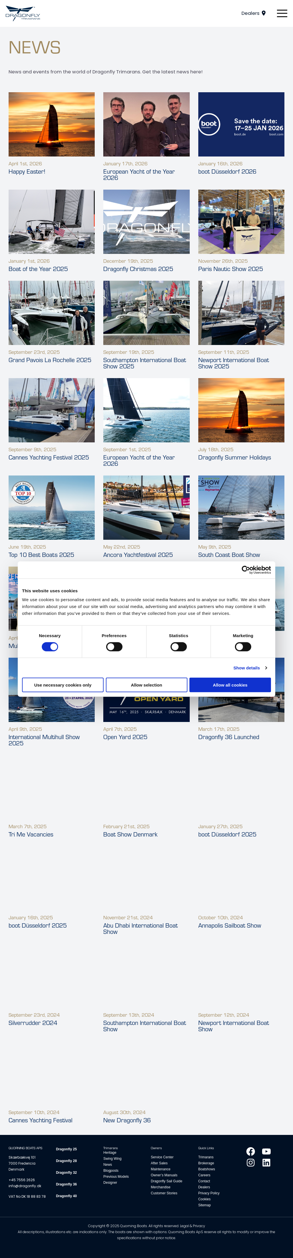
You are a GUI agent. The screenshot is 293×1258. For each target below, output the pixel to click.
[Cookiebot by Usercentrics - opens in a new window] (246, 569)
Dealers (250, 13)
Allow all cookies (230, 685)
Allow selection (146, 685)
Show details (246, 667)
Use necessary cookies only (62, 685)
